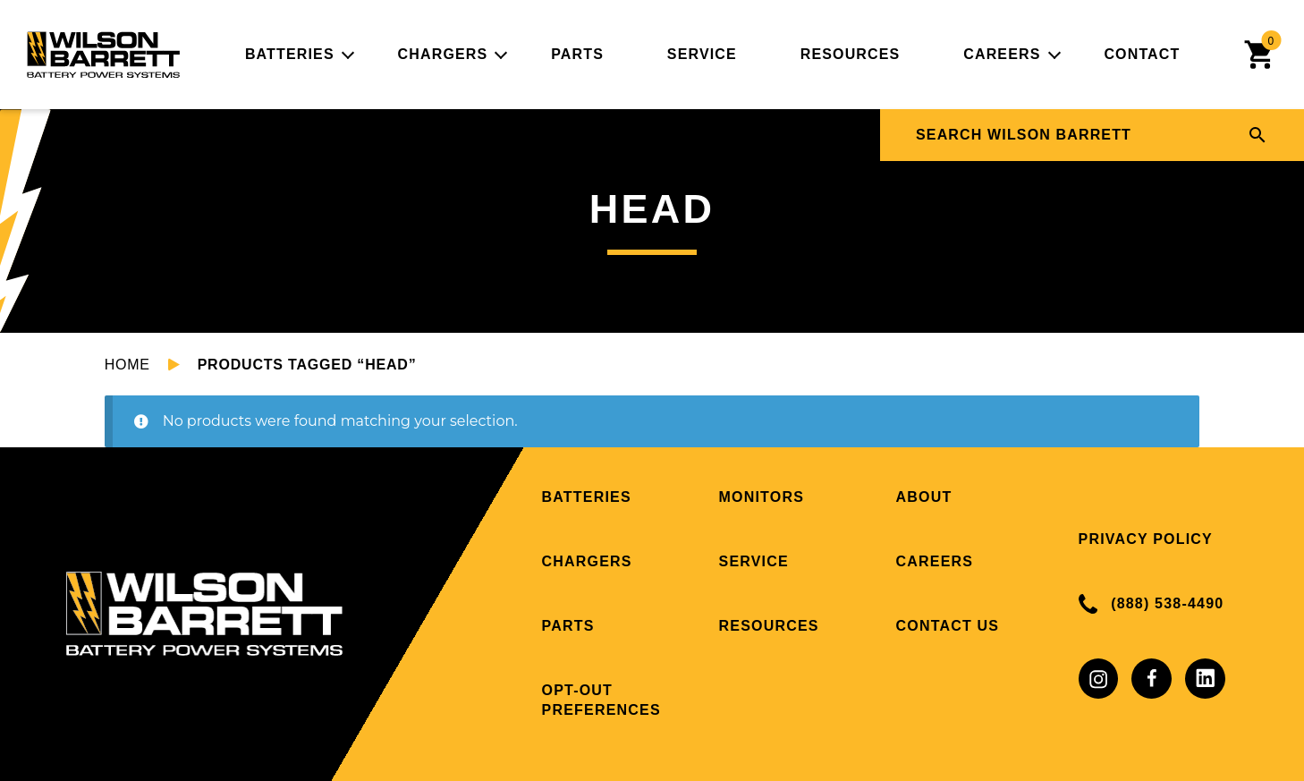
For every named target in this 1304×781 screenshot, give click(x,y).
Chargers (443, 54)
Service (702, 54)
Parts (577, 54)
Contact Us (948, 625)
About (924, 497)
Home (127, 364)
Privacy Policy (1146, 539)
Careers (1001, 54)
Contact (1142, 54)
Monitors (762, 497)
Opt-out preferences (601, 700)
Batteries (289, 54)
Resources (850, 54)
